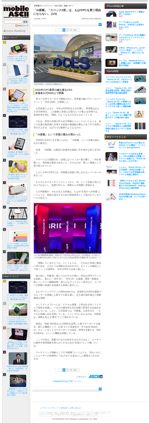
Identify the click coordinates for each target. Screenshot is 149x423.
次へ (75, 30)
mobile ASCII (16, 12)
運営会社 (64, 408)
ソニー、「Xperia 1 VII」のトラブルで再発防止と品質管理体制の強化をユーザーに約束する (118, 127)
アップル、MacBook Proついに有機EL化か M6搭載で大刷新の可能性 (132, 63)
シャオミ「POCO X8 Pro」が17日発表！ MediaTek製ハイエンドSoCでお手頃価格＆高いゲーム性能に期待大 (132, 171)
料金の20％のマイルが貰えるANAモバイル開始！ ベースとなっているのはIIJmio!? (132, 145)
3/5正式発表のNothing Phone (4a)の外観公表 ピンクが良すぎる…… (132, 196)
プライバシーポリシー (50, 408)
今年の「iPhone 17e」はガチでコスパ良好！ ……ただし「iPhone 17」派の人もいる (132, 50)
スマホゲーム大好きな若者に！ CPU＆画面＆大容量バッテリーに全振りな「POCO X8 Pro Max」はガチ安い (132, 157)
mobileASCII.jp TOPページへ (67, 381)
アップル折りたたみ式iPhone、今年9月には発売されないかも (131, 24)
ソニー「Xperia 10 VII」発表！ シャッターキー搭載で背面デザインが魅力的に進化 (118, 114)
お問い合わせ (75, 408)
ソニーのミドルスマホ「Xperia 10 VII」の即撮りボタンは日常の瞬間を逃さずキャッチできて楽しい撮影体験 (118, 103)
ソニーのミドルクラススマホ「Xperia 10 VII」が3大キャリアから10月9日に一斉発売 (118, 79)
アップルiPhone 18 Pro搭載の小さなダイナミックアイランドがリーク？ (132, 37)
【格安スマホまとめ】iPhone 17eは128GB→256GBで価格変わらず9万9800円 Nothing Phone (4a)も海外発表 (132, 184)
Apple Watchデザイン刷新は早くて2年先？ (131, 13)
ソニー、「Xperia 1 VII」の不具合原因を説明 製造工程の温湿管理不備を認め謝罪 (118, 90)
